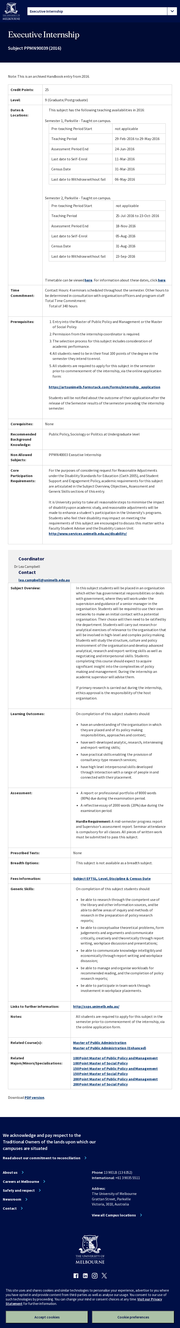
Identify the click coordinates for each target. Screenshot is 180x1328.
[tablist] (102, 11)
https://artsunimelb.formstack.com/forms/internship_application (104, 387)
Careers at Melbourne (21, 1181)
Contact (10, 1208)
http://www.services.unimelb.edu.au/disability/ (88, 533)
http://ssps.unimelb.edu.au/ (96, 1006)
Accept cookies (47, 1317)
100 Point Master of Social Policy (100, 1063)
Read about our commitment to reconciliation (41, 1158)
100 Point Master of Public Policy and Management (115, 1058)
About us (10, 1172)
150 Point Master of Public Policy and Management (115, 1068)
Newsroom (12, 1199)
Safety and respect (19, 1190)
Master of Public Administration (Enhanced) (109, 1048)
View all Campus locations (114, 1215)
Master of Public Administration (99, 1042)
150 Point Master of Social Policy (100, 1073)
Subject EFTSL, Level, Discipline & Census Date (111, 878)
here (88, 280)
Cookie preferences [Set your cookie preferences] (133, 1317)
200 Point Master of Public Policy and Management (115, 1079)
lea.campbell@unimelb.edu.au (44, 580)
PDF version (34, 1097)
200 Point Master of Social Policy (100, 1084)
